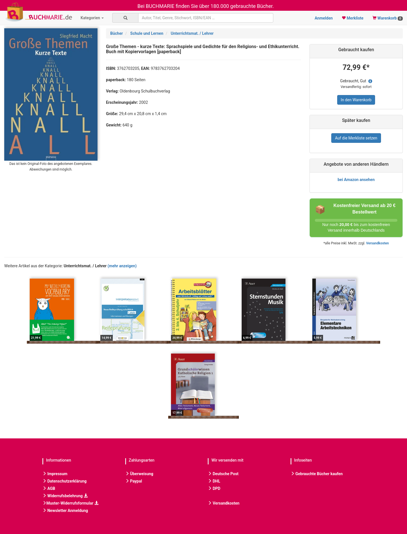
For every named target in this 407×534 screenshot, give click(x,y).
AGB (48, 488)
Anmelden (324, 18)
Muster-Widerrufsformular (70, 503)
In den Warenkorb (356, 100)
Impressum (54, 473)
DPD (214, 488)
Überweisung (139, 473)
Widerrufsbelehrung (65, 496)
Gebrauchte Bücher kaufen (317, 473)
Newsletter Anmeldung (65, 510)
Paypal (133, 481)
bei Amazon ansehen (355, 179)
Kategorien (92, 18)
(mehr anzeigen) (122, 266)
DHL (214, 481)
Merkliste (352, 18)
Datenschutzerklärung (64, 481)
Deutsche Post (223, 473)
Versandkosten (377, 243)
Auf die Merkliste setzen (356, 138)
